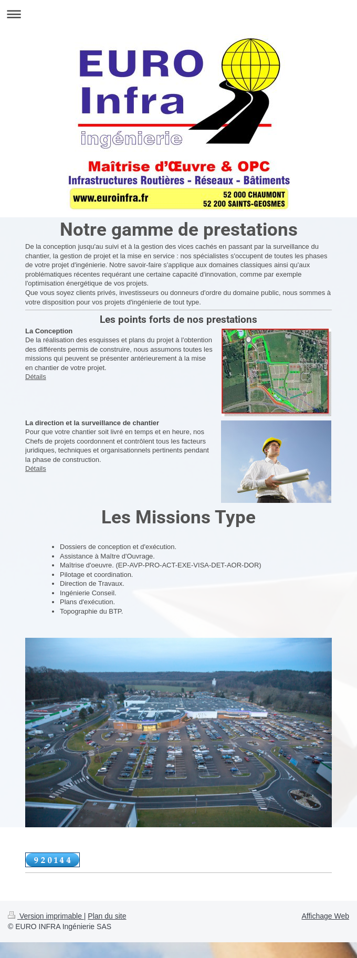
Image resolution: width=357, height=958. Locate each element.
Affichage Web (325, 916)
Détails (35, 377)
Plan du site (107, 916)
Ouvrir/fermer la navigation (178, 14)
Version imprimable (46, 916)
